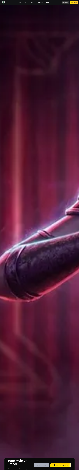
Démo (26, 2)
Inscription (74, 2)
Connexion (65, 2)
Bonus (32, 2)
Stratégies (40, 2)
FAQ (47, 2)
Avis (20, 2)
